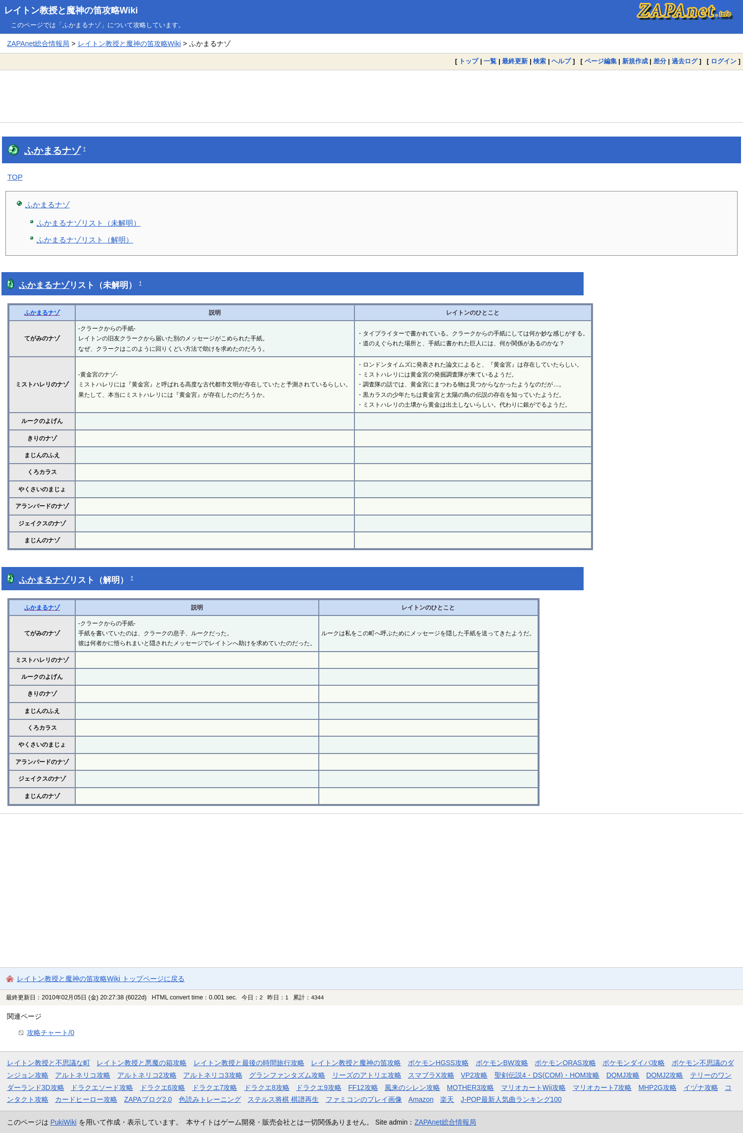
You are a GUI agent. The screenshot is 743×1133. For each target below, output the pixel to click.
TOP (15, 177)
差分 (659, 61)
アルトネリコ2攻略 (147, 1075)
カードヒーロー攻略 (86, 1099)
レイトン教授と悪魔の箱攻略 (142, 1063)
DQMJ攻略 (623, 1075)
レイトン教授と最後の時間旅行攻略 (249, 1063)
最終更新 (515, 61)
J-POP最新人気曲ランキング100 (511, 1099)
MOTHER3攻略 (471, 1087)
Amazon (421, 1099)
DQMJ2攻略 (665, 1075)
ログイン (724, 61)
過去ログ (684, 61)
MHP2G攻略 (658, 1087)
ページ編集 (601, 61)
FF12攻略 (363, 1087)
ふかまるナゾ (52, 150)
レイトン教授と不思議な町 (48, 1063)
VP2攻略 (474, 1075)
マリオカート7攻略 (602, 1087)
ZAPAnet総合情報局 (38, 43)
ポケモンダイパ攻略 (633, 1063)
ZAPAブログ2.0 (148, 1099)
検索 (539, 61)
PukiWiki (63, 1122)
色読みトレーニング (210, 1099)
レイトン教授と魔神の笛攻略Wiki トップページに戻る (101, 979)
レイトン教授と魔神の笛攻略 (356, 1063)
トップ (468, 61)
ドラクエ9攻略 (319, 1087)
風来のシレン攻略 (412, 1087)
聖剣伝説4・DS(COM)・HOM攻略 (547, 1075)
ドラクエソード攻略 (102, 1087)
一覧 (490, 61)
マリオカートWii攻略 (533, 1087)
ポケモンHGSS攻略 (438, 1063)
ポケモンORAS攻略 (565, 1063)
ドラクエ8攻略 (267, 1087)
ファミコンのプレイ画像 (364, 1099)
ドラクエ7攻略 (215, 1087)
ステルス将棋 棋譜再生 (283, 1099)
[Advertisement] (372, 96)
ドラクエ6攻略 (163, 1087)
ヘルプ (561, 61)
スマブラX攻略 (431, 1075)
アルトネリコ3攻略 (213, 1075)
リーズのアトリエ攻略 (366, 1075)
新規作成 (635, 61)
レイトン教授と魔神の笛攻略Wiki (71, 10)
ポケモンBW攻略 (502, 1063)
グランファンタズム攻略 (287, 1075)
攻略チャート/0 (50, 1033)
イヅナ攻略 (701, 1087)
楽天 (447, 1099)
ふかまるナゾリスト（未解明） (89, 223)
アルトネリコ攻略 (82, 1075)
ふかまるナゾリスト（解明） (85, 240)
